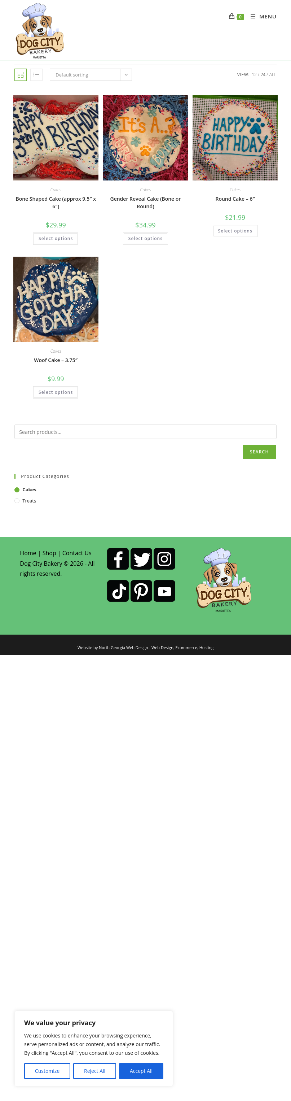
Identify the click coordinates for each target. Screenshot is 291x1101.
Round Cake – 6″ (235, 198)
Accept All (141, 1070)
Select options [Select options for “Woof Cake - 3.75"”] (56, 392)
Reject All (94, 1070)
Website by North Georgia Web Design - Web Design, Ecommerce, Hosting (145, 647)
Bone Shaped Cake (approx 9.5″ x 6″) (56, 202)
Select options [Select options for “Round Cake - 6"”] (235, 231)
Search (259, 452)
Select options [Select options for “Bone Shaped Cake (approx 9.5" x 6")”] (56, 238)
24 (262, 74)
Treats (29, 500)
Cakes (55, 190)
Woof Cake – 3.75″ (56, 360)
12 (254, 74)
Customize (47, 1070)
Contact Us (77, 553)
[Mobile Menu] (261, 16)
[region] (93, 1049)
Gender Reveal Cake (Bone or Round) (145, 202)
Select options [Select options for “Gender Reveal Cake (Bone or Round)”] (145, 238)
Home (28, 553)
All (273, 74)
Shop (49, 553)
